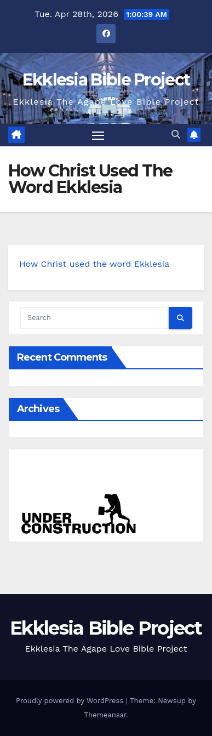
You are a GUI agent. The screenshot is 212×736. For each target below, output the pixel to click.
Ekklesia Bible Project (106, 80)
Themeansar (105, 715)
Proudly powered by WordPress (71, 701)
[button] (175, 134)
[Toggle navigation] (98, 135)
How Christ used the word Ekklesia (94, 264)
